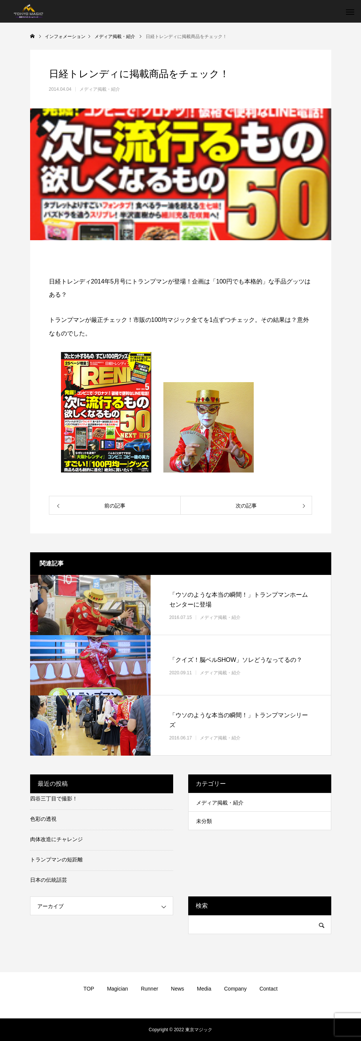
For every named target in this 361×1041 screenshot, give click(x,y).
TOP (89, 989)
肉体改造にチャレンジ (56, 839)
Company (235, 989)
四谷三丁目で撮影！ (54, 799)
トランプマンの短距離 (56, 860)
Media (204, 989)
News (177, 989)
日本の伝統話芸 (48, 880)
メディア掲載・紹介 (99, 89)
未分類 (204, 821)
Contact (268, 989)
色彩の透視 (43, 819)
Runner (149, 989)
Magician (117, 989)
